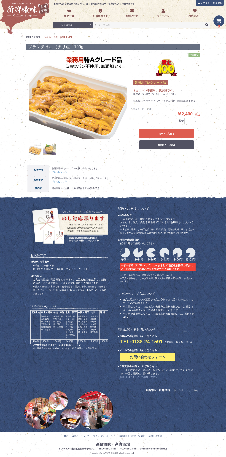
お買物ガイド (100, 13)
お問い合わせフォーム (148, 357)
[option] (78, 96)
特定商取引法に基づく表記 (132, 436)
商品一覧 (69, 13)
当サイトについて (80, 436)
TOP (66, 436)
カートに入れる (166, 133)
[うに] (69, 37)
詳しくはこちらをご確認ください (139, 376)
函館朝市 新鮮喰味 (110, 453)
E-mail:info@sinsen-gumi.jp (153, 448)
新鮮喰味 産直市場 (113, 444)
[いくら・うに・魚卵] (54, 37)
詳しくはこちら (59, 171)
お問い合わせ (155, 436)
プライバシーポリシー (104, 436)
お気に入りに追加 (166, 145)
